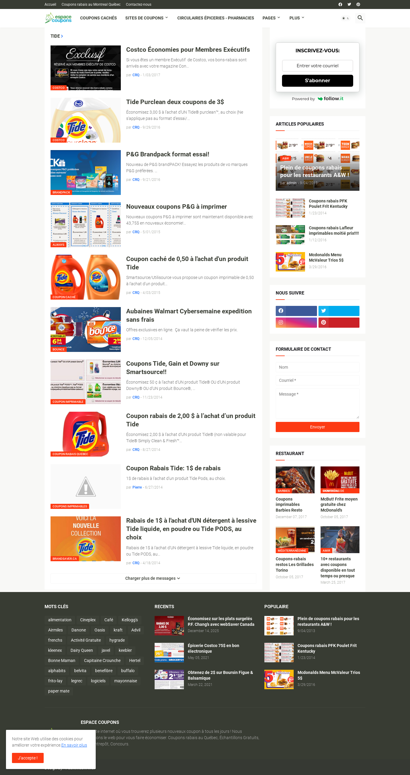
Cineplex (88, 619)
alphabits (56, 670)
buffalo (128, 670)
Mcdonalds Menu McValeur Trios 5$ (326, 257)
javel (106, 650)
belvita (80, 670)
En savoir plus (74, 745)
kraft (118, 630)
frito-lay (55, 680)
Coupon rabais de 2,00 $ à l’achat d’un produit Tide (190, 420)
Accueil (50, 4)
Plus (294, 18)
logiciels (98, 680)
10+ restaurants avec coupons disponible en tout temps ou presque (338, 567)
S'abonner (317, 80)
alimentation (59, 619)
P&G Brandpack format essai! (167, 154)
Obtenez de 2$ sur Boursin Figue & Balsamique (220, 675)
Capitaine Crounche (102, 660)
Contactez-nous (138, 4)
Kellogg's (130, 619)
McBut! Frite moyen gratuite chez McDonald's (339, 505)
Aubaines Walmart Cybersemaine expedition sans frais (189, 315)
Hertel (134, 660)
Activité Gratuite (86, 640)
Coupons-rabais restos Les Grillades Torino (295, 564)
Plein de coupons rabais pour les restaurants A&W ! (328, 621)
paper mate (58, 691)
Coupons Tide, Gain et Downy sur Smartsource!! (173, 368)
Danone (78, 630)
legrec (76, 680)
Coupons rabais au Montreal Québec (91, 4)
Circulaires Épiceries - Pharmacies (215, 18)
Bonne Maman (61, 660)
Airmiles (55, 630)
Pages (269, 18)
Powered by (317, 98)
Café (108, 619)
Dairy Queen (82, 650)
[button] (346, 18)
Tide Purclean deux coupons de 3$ (175, 102)
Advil (135, 630)
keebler (125, 650)
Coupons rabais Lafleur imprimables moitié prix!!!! (334, 230)
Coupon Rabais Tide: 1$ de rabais (173, 468)
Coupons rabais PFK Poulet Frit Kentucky (328, 204)
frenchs (55, 640)
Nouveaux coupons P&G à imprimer (176, 206)
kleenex (55, 650)
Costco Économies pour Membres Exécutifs (188, 49)
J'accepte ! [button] (28, 758)
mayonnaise (125, 680)
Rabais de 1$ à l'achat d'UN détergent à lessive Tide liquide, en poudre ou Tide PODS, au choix (191, 529)
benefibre (103, 670)
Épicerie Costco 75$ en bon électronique (213, 648)
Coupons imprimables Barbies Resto (289, 505)
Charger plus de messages (150, 578)
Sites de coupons (144, 18)
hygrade (117, 640)
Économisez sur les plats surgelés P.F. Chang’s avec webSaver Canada (221, 621)
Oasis (100, 630)
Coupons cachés (98, 18)
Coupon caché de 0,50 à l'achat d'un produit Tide (187, 263)
